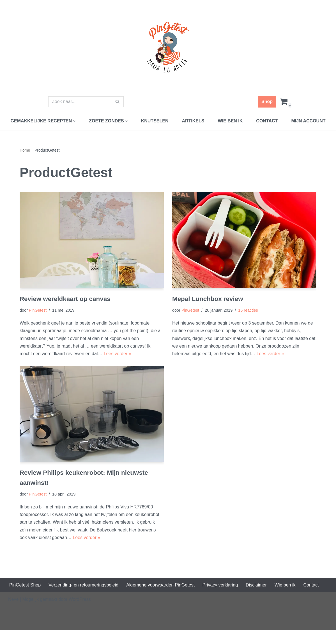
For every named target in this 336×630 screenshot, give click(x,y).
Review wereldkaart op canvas (65, 298)
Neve (13, 599)
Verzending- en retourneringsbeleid (83, 585)
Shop (267, 101)
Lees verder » (117, 353)
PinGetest (38, 310)
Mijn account (308, 120)
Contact (267, 120)
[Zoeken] (79, 101)
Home (25, 150)
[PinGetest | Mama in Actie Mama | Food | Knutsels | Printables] (168, 47)
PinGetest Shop (25, 585)
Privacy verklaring (220, 585)
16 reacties (248, 310)
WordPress (80, 599)
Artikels (193, 120)
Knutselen (155, 120)
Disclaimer (256, 585)
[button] (74, 121)
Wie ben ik (230, 120)
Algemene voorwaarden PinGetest (160, 585)
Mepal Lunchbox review (207, 298)
